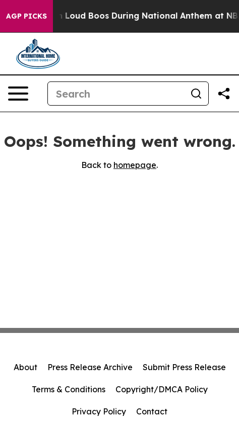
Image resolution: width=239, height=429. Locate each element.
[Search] (116, 93)
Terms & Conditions (68, 389)
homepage (134, 165)
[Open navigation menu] (18, 93)
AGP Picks (26, 16)
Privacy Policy (99, 411)
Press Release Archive (90, 367)
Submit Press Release (184, 367)
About (25, 367)
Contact (151, 411)
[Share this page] (224, 93)
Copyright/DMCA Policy (161, 389)
